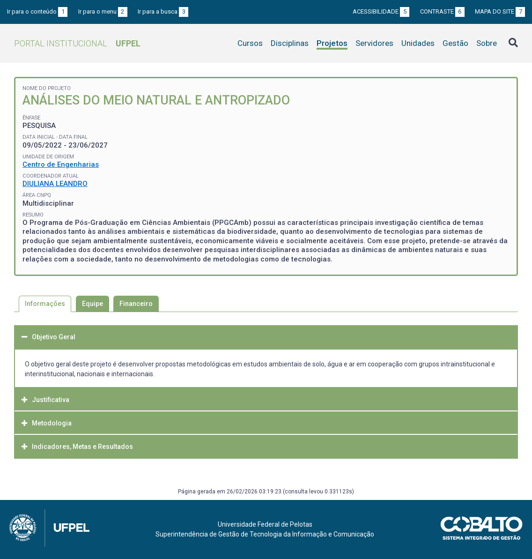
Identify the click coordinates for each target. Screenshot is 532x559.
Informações (45, 303)
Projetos (332, 43)
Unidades (418, 43)
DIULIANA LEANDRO (55, 183)
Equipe (92, 303)
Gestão (455, 43)
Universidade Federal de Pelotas (265, 524)
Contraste (442, 11)
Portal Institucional (77, 43)
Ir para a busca (163, 11)
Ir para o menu (102, 11)
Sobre (486, 43)
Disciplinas (290, 43)
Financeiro (136, 303)
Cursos (250, 43)
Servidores (374, 43)
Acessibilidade (381, 11)
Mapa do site (500, 11)
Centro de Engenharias (60, 164)
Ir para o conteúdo (37, 11)
